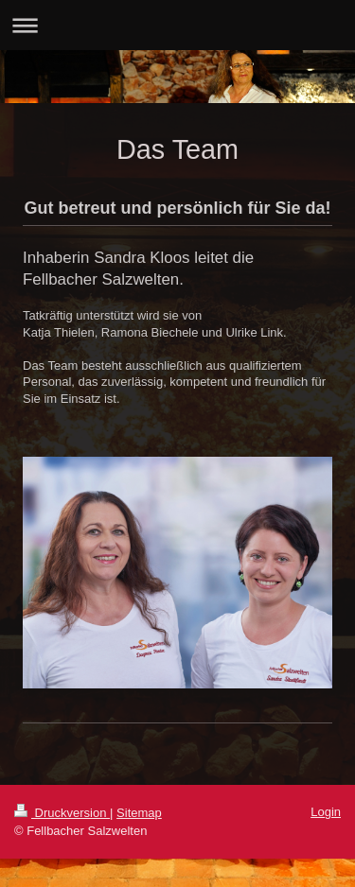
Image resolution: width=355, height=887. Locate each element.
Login (326, 812)
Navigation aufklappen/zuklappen (177, 25)
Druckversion (62, 813)
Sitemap (139, 813)
